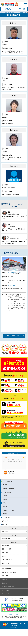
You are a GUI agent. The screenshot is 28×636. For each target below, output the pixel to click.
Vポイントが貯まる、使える (9, 572)
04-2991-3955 (11, 285)
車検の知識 (5, 575)
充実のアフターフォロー (9, 510)
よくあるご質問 (6, 517)
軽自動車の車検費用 (9, 488)
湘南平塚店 (5, 552)
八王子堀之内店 (6, 538)
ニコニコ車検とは (7, 481)
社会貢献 (4, 583)
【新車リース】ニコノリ (14, 614)
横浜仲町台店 (5, 545)
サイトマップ (5, 593)
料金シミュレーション (8, 503)
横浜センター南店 (6, 549)
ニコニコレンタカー (18, 623)
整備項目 (5, 506)
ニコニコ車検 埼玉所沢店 (14, 272)
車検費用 (5, 485)
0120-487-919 (16, 436)
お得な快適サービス (7, 568)
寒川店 (4, 556)
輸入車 (5, 499)
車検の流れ (5, 513)
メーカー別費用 (7, 492)
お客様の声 (5, 521)
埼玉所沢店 (5, 531)
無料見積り (16, 426)
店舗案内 (4, 524)
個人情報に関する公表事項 (9, 586)
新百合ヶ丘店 (5, 563)
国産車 (5, 495)
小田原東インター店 (7, 559)
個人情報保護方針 (6, 590)
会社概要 (4, 579)
